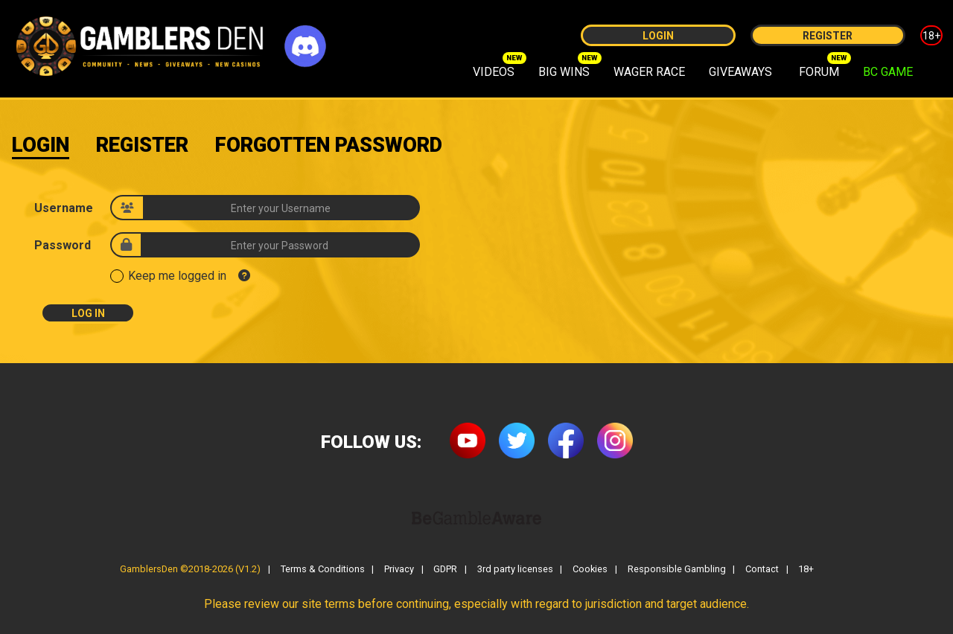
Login (658, 36)
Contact (762, 569)
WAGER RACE (649, 72)
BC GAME (888, 72)
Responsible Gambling (677, 569)
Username (63, 208)
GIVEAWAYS (740, 72)
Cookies (590, 569)
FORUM (819, 72)
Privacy (399, 569)
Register (827, 36)
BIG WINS (564, 72)
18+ (931, 36)
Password (62, 246)
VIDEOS (493, 72)
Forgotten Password (328, 145)
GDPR (445, 569)
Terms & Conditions (323, 569)
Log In (88, 313)
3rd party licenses (515, 569)
